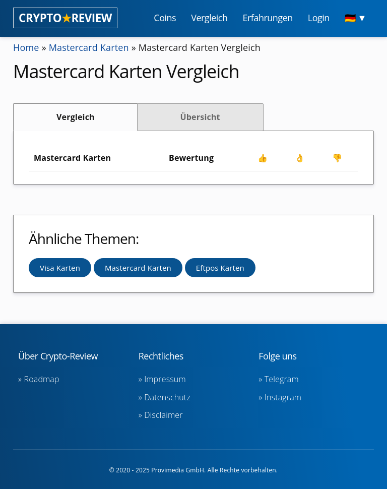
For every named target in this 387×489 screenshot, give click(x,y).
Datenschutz (167, 397)
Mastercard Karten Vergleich (200, 47)
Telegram (282, 379)
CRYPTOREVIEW (65, 18)
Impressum (165, 379)
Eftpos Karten (220, 268)
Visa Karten (60, 268)
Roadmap (41, 379)
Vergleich (75, 117)
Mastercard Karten (89, 47)
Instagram (283, 397)
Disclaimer (163, 414)
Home (26, 47)
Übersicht (200, 117)
